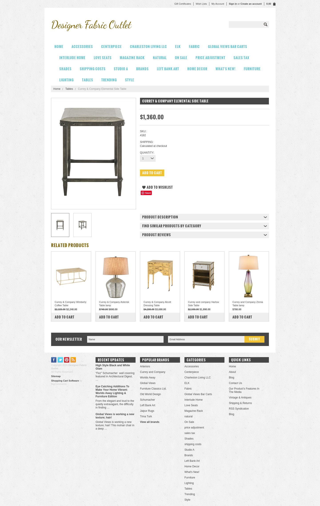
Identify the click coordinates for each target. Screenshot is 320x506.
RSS (73, 360)
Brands (142, 68)
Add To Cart (64, 317)
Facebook (54, 360)
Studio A (121, 68)
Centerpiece (111, 46)
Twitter (60, 360)
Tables (87, 79)
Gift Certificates (182, 3)
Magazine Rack (132, 57)
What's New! (226, 68)
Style (129, 79)
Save (148, 193)
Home (56, 88)
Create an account (251, 3)
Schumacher (147, 399)
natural (160, 57)
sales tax (241, 57)
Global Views (148, 383)
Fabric (194, 46)
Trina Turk (146, 416)
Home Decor (197, 68)
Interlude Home (72, 57)
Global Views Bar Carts (227, 46)
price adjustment (210, 57)
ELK (178, 46)
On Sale (181, 57)
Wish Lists (201, 3)
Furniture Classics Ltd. (153, 388)
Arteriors (145, 366)
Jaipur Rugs (147, 410)
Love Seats (103, 57)
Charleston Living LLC (148, 46)
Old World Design (150, 394)
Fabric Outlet (91, 24)
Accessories (82, 46)
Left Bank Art (168, 68)
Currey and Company (152, 372)
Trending (109, 79)
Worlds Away (147, 377)
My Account (218, 3)
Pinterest (67, 360)
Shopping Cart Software (65, 380)
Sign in (233, 3)
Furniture (252, 68)
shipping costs (93, 68)
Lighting (66, 79)
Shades (65, 68)
